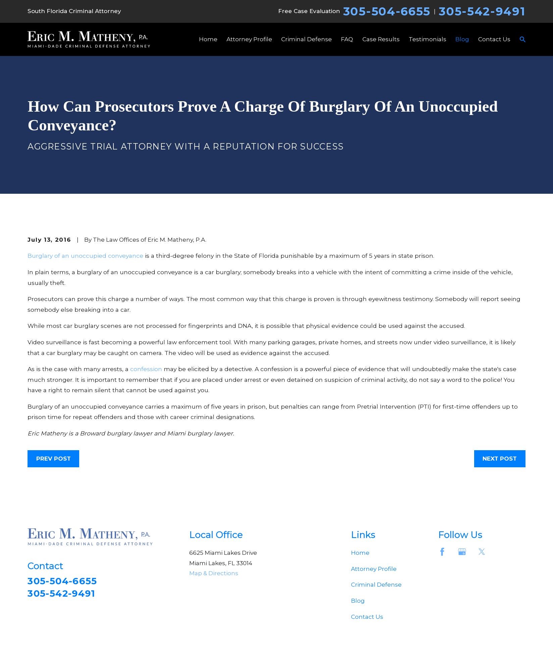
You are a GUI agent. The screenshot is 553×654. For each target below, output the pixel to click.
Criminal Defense (376, 584)
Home (360, 552)
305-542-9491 (482, 11)
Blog (358, 600)
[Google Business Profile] (462, 552)
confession (146, 368)
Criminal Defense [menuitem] (306, 39)
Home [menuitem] (208, 39)
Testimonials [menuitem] (427, 39)
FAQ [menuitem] (347, 39)
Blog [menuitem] (462, 39)
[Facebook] (442, 552)
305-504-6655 (387, 11)
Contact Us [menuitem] (494, 39)
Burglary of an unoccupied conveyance (85, 255)
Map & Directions (213, 573)
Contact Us (367, 616)
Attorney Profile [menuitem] (249, 39)
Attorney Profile (374, 569)
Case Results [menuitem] (381, 39)
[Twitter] (482, 552)
